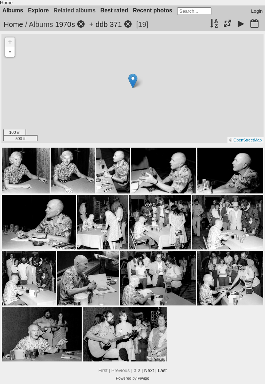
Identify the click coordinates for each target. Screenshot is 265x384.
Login (257, 11)
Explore (38, 10)
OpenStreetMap (247, 140)
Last (162, 370)
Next (149, 370)
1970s (65, 24)
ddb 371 (109, 24)
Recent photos (152, 10)
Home (6, 2)
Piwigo (143, 378)
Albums (13, 10)
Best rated (114, 10)
